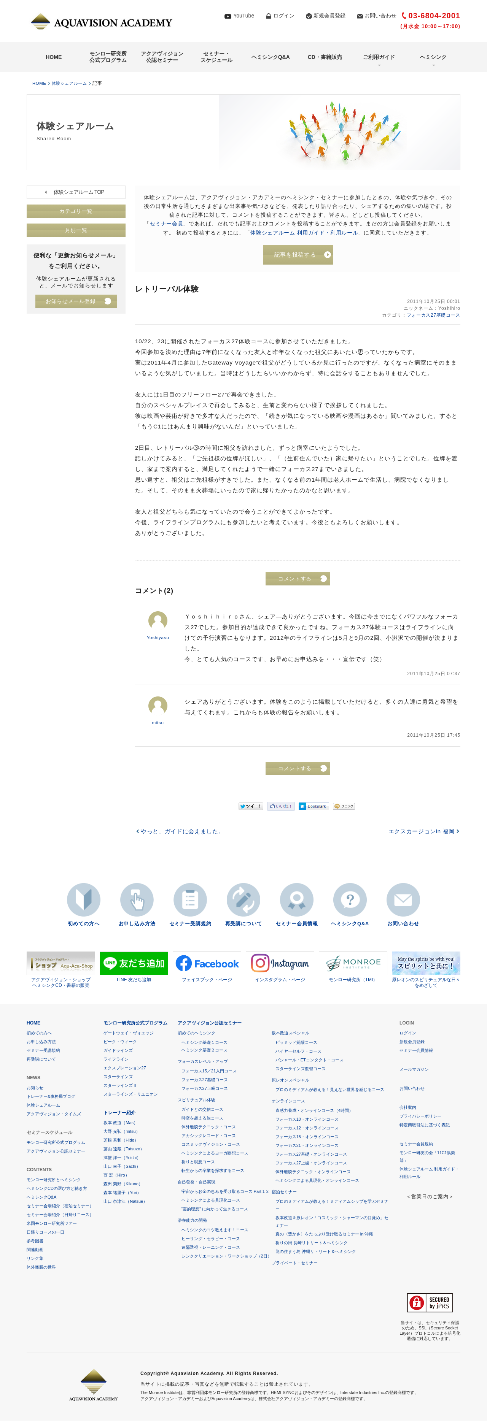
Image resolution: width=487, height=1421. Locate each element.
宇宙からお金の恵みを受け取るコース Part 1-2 (225, 1191)
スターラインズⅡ (120, 1085)
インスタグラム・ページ (280, 967)
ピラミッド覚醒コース (296, 1042)
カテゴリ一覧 (76, 211)
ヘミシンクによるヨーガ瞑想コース (214, 1153)
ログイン (283, 16)
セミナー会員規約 (416, 1144)
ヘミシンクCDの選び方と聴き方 (57, 1188)
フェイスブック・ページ (207, 967)
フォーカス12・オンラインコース (307, 1128)
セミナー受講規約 (190, 924)
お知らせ (35, 1088)
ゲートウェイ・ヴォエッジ (128, 1033)
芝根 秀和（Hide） (120, 1140)
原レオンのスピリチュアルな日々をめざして (426, 970)
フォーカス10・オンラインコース (307, 1119)
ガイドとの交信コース (202, 1109)
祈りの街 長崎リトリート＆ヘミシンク (311, 1243)
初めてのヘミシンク (196, 1033)
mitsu (157, 723)
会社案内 (407, 1107)
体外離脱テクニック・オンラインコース (313, 1172)
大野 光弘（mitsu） (121, 1131)
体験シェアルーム (72, 83)
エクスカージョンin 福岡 (421, 832)
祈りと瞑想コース (198, 1162)
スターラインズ (118, 1077)
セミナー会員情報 (296, 924)
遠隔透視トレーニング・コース (210, 1247)
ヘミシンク (433, 57)
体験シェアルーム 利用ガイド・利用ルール (304, 232)
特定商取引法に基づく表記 (424, 1125)
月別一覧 (76, 230)
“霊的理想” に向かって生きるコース (214, 1209)
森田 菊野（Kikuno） (123, 1184)
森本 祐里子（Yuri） (122, 1193)
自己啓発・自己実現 (196, 1182)
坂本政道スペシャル (290, 1033)
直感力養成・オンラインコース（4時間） (314, 1111)
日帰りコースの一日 (45, 1232)
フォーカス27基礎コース (432, 316)
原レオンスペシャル (290, 1080)
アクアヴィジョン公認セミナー (162, 57)
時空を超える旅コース (202, 1118)
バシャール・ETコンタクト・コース (309, 1060)
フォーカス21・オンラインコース (307, 1145)
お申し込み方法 (137, 924)
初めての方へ (84, 924)
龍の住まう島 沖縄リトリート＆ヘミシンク (315, 1252)
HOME (54, 57)
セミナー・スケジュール (216, 57)
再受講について (243, 924)
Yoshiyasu (158, 638)
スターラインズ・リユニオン (130, 1094)
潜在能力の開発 (192, 1220)
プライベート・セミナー (295, 1263)
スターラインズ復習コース (300, 1069)
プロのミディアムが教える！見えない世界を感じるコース (329, 1090)
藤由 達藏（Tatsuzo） (123, 1149)
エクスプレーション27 (124, 1068)
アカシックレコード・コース (208, 1136)
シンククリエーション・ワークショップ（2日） (226, 1256)
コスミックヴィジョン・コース (210, 1144)
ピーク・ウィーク (120, 1042)
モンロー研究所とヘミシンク (54, 1180)
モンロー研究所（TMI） (353, 967)
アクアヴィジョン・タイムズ (54, 1114)
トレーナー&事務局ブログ (51, 1096)
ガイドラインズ (118, 1050)
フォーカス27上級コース (204, 1088)
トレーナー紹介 (119, 1113)
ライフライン (116, 1059)
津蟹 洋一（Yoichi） (122, 1158)
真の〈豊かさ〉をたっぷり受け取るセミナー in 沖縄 (324, 1234)
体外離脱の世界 (41, 1267)
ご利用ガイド (379, 57)
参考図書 (35, 1241)
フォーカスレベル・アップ (203, 1061)
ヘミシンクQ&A (270, 57)
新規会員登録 (329, 16)
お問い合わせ (380, 16)
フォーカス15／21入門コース (209, 1071)
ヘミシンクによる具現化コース (210, 1200)
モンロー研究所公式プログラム (108, 57)
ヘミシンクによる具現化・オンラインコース (317, 1180)
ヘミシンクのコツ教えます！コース (214, 1230)
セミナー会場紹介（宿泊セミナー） (60, 1206)
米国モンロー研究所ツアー (52, 1223)
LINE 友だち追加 (134, 967)
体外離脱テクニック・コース (208, 1127)
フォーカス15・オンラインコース (307, 1137)
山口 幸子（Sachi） (121, 1166)
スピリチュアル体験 (196, 1100)
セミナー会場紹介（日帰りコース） (60, 1215)
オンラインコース (288, 1101)
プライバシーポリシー (420, 1116)
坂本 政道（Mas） (120, 1123)
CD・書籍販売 (325, 57)
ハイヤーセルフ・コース (298, 1051)
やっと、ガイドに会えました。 (183, 832)
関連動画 (35, 1250)
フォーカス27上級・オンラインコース (311, 1163)
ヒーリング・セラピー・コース (210, 1239)
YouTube (243, 16)
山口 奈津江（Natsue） (125, 1201)
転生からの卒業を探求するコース (212, 1171)
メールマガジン (414, 1069)
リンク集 (35, 1258)
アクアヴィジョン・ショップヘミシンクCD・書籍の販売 (61, 970)
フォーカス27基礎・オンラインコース (311, 1154)
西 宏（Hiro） (116, 1175)
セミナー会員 (167, 223)
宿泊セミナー (284, 1192)
